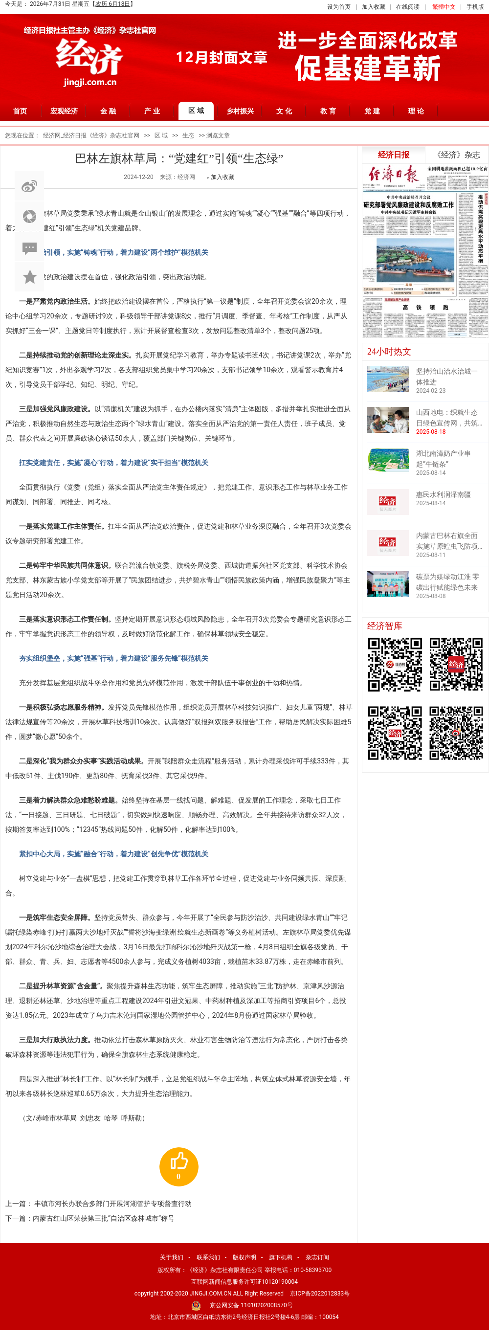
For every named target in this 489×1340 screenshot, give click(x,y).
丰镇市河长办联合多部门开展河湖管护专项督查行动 (113, 1203)
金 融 (108, 111)
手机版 (475, 6)
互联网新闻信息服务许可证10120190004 (244, 1281)
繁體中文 (444, 6)
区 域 (196, 110)
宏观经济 (64, 111)
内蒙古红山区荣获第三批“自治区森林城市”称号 (104, 1218)
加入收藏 (373, 6)
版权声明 (244, 1257)
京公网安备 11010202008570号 (251, 1305)
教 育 (328, 111)
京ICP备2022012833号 (320, 1293)
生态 (188, 135)
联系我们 (208, 1257)
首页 (20, 111)
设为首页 (339, 6)
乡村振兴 (240, 111)
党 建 (372, 111)
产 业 (152, 111)
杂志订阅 (317, 1257)
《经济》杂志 (456, 155)
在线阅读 (408, 6)
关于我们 (171, 1257)
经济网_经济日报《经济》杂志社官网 (91, 135)
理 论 (416, 111)
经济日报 (393, 155)
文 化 (284, 111)
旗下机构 (280, 1257)
